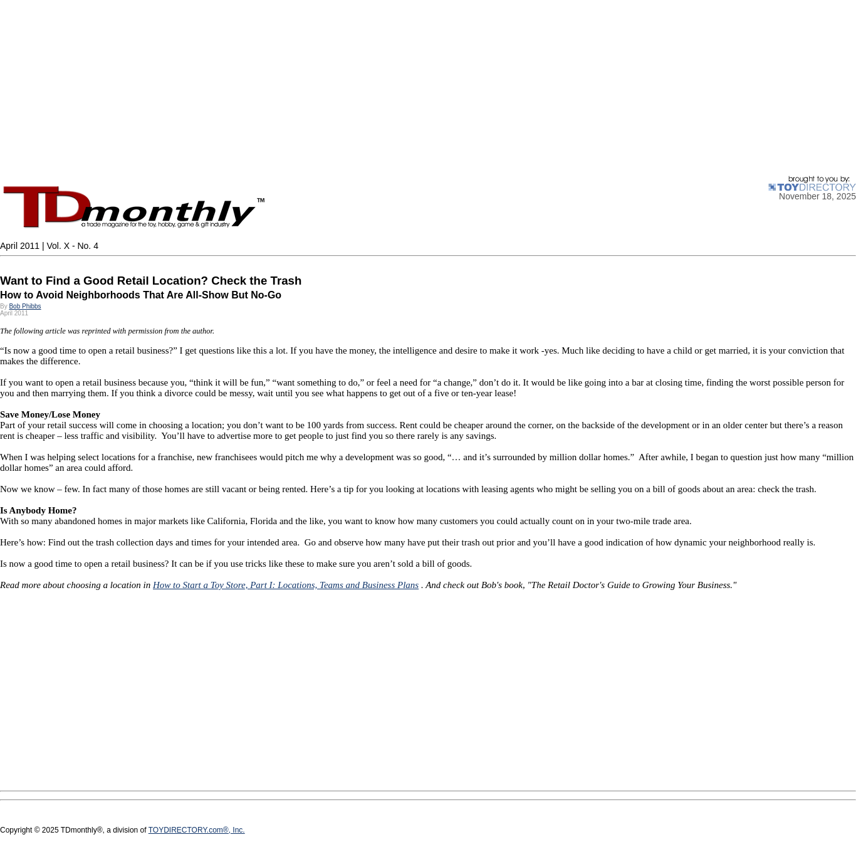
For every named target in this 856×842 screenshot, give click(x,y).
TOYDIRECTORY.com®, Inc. (197, 830)
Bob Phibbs (25, 306)
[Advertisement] (376, 88)
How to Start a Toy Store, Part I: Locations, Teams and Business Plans (286, 585)
